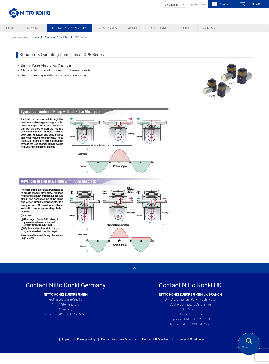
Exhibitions (158, 28)
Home (10, 28)
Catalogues (107, 28)
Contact (210, 28)
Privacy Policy (86, 339)
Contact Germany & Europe (119, 339)
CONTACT (255, 4)
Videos (132, 28)
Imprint (66, 339)
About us (185, 28)
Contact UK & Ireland (155, 339)
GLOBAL (200, 4)
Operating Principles (69, 28)
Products (33, 28)
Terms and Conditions (189, 339)
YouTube (225, 4)
